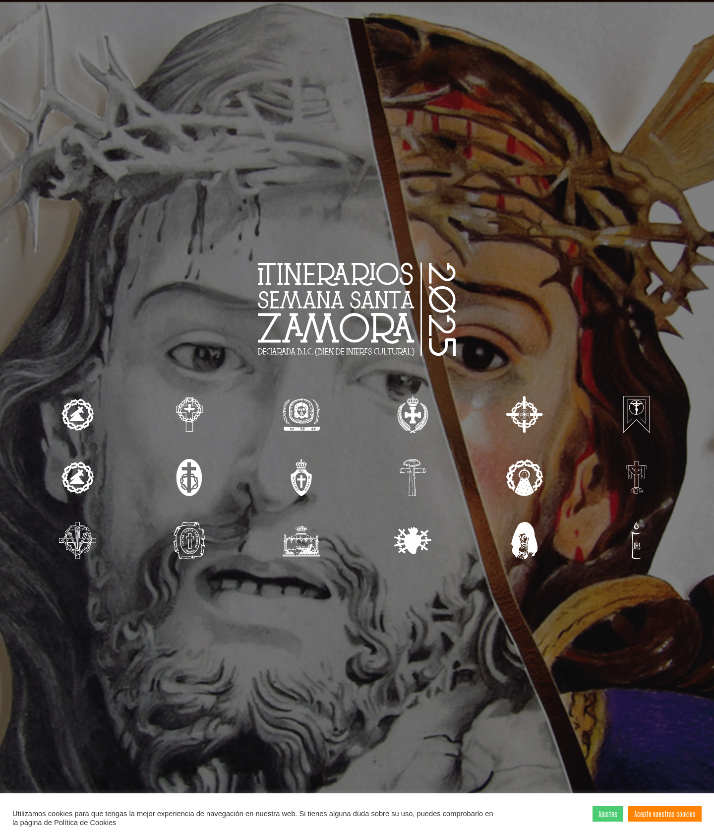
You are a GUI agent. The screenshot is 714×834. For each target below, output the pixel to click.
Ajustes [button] (607, 814)
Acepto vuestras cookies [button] (665, 814)
